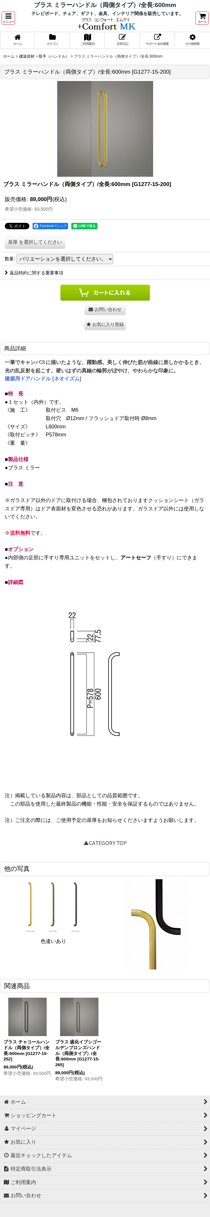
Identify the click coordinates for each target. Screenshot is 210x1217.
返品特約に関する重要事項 (34, 272)
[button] (8, 18)
